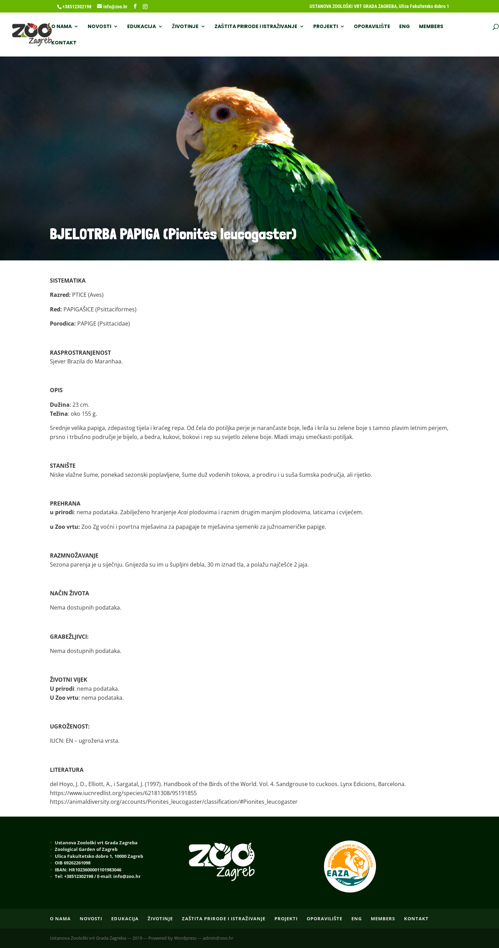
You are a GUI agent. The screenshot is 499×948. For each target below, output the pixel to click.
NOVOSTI (99, 27)
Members (431, 27)
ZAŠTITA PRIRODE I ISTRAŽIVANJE (256, 27)
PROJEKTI (325, 27)
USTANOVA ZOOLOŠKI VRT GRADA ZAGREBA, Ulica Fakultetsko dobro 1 (379, 6)
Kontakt (64, 43)
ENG (404, 27)
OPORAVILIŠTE (372, 27)
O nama (61, 27)
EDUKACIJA (141, 27)
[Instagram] (145, 6)
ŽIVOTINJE (185, 27)
